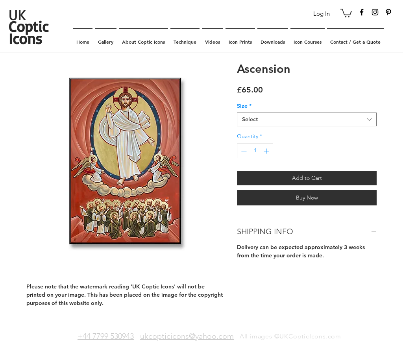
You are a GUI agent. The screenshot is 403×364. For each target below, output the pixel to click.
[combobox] (307, 119)
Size (244, 106)
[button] (346, 12)
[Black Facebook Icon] (361, 12)
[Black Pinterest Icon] (388, 12)
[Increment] (267, 151)
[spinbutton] (255, 151)
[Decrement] (243, 151)
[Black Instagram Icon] (375, 12)
